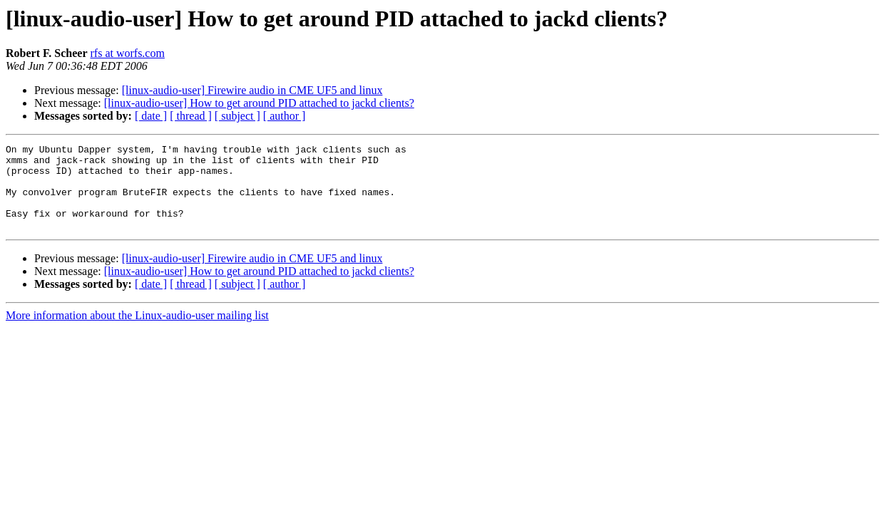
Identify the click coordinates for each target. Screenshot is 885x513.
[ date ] (151, 116)
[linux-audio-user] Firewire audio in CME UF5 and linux (252, 90)
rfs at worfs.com (128, 53)
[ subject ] (237, 116)
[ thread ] (191, 116)
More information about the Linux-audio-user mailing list (137, 332)
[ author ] (284, 116)
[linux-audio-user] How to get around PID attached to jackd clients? (259, 103)
